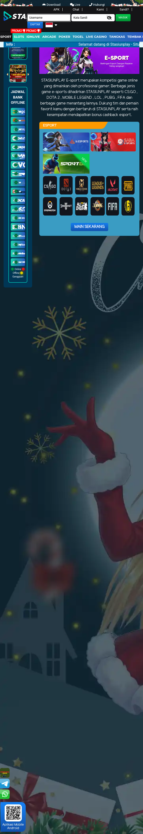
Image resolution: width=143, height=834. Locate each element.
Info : (10, 44)
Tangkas (117, 37)
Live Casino (96, 37)
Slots (19, 37)
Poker (64, 37)
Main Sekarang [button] (89, 227)
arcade (49, 37)
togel (78, 37)
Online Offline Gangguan (18, 273)
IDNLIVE (33, 37)
